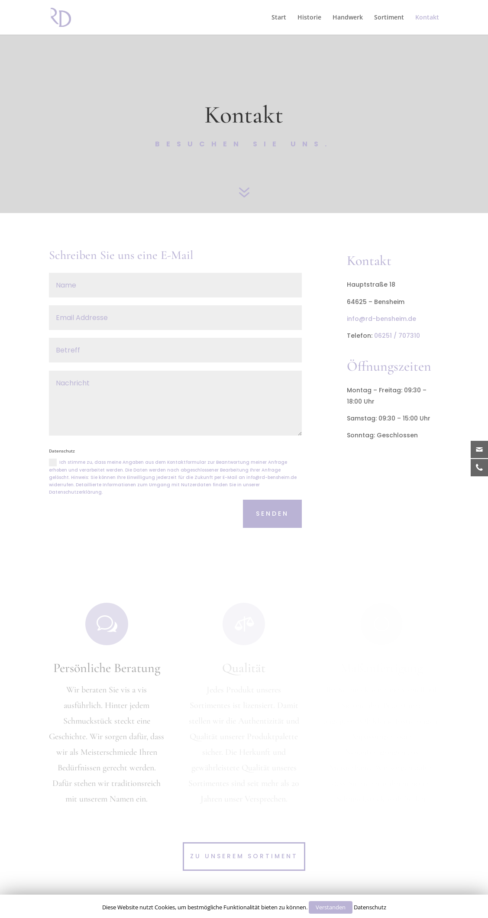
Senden (272, 513)
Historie (309, 16)
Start (278, 16)
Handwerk (348, 16)
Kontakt (427, 16)
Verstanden (331, 907)
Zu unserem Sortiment (244, 856)
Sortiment (389, 16)
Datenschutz (370, 907)
